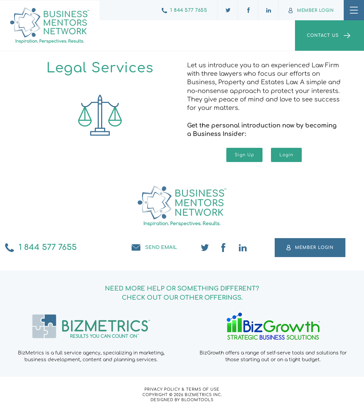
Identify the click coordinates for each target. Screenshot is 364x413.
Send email (161, 247)
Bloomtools (197, 400)
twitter (205, 247)
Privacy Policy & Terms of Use (182, 389)
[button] (244, 155)
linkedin (242, 247)
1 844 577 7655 (188, 10)
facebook (224, 247)
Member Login (315, 10)
